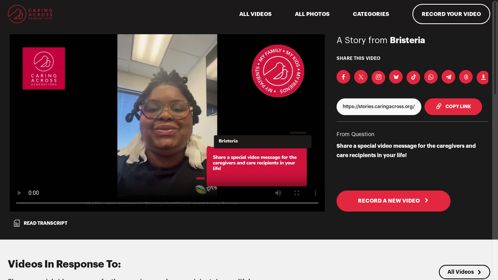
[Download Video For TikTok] (413, 77)
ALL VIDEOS (255, 14)
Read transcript (40, 223)
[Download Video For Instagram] (378, 77)
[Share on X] (361, 77)
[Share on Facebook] (343, 77)
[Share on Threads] (466, 77)
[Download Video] (483, 77)
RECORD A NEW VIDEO (393, 200)
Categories (371, 14)
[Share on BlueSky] (396, 77)
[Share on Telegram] (448, 77)
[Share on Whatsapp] (431, 77)
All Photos (312, 14)
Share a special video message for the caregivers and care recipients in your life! (406, 150)
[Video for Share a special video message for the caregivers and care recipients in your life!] (167, 123)
